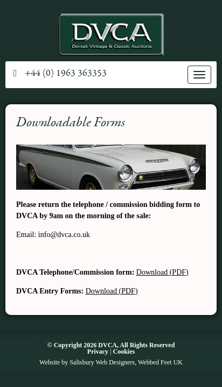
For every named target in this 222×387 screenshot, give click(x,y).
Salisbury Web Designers (102, 362)
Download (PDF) (162, 272)
